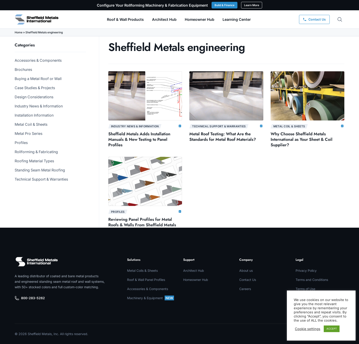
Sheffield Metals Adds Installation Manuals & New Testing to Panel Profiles (139, 139)
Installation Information (34, 115)
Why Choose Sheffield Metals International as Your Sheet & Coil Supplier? (301, 139)
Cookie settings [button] (307, 329)
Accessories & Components (38, 60)
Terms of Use (305, 289)
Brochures (23, 69)
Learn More (251, 5)
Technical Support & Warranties (41, 179)
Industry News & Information (39, 106)
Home (18, 32)
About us (246, 270)
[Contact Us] (314, 19)
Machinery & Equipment (150, 298)
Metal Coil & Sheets (31, 124)
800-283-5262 (30, 298)
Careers (245, 289)
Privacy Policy (306, 270)
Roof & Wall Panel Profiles (146, 280)
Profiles (21, 142)
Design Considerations (34, 97)
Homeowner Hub (199, 19)
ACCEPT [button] (331, 328)
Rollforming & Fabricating (36, 151)
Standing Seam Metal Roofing (40, 170)
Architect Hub (164, 19)
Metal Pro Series (28, 133)
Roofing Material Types (34, 161)
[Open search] (339, 19)
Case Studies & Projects (35, 87)
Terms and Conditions (312, 280)
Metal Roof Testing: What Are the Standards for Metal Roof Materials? (222, 136)
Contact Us (247, 280)
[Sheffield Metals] (37, 262)
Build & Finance (224, 5)
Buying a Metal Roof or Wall (38, 78)
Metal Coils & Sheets (142, 270)
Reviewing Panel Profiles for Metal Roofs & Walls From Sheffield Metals (142, 222)
